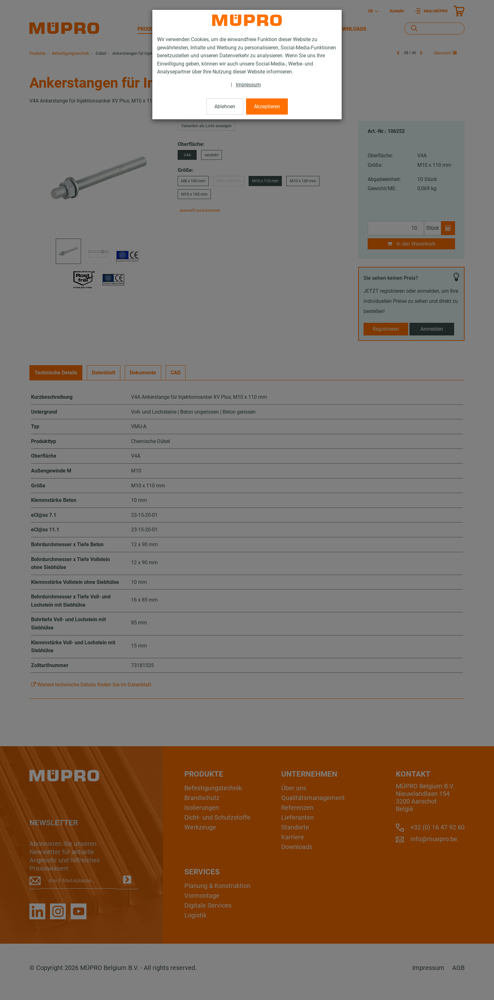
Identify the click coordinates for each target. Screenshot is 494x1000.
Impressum (248, 85)
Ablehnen (224, 106)
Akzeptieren (267, 106)
